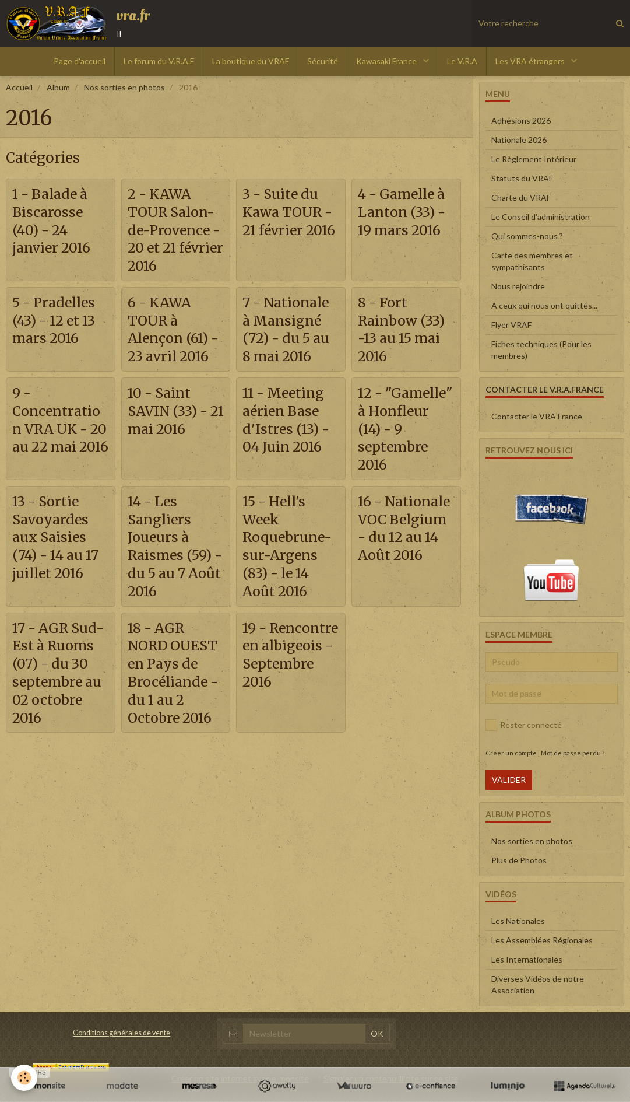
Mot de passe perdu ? (572, 753)
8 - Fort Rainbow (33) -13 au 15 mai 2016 (404, 331)
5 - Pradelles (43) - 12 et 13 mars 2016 (57, 322)
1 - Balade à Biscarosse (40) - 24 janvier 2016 (53, 221)
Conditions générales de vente (121, 1032)
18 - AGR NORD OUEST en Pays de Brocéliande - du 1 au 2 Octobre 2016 (175, 717)
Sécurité (322, 61)
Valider (509, 780)
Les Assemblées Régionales (542, 940)
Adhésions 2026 (521, 120)
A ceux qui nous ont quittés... (544, 305)
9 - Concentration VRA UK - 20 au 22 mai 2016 (58, 450)
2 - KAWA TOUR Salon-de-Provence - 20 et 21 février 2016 (174, 230)
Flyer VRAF (511, 325)
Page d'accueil (79, 61)
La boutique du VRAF (250, 61)
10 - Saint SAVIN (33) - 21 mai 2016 (170, 432)
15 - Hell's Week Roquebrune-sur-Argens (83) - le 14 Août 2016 (289, 588)
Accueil (19, 87)
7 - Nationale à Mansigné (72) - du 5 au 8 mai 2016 (289, 331)
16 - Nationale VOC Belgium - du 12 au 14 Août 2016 (404, 579)
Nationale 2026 (519, 140)
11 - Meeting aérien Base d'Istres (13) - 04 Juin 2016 (287, 441)
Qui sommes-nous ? (527, 236)
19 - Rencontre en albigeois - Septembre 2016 (289, 707)
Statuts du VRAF (522, 178)
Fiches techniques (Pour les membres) (541, 350)
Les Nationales (518, 921)
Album (58, 87)
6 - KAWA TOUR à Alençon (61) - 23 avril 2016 (170, 340)
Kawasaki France (387, 61)
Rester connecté (523, 725)
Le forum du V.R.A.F (159, 61)
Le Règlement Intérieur (533, 159)
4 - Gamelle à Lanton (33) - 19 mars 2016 (405, 212)
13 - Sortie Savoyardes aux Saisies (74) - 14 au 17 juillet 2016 (59, 579)
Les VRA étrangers (530, 61)
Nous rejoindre (518, 286)
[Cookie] (25, 1078)
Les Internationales (526, 959)
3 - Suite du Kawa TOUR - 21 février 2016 (290, 221)
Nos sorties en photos (124, 87)
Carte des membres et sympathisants (532, 261)
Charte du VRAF (521, 197)
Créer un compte (511, 753)
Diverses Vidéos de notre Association (537, 984)
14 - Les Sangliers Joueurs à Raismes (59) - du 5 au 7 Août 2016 (171, 588)
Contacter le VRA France (536, 416)
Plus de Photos (519, 860)
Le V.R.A (462, 61)
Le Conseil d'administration (540, 217)
